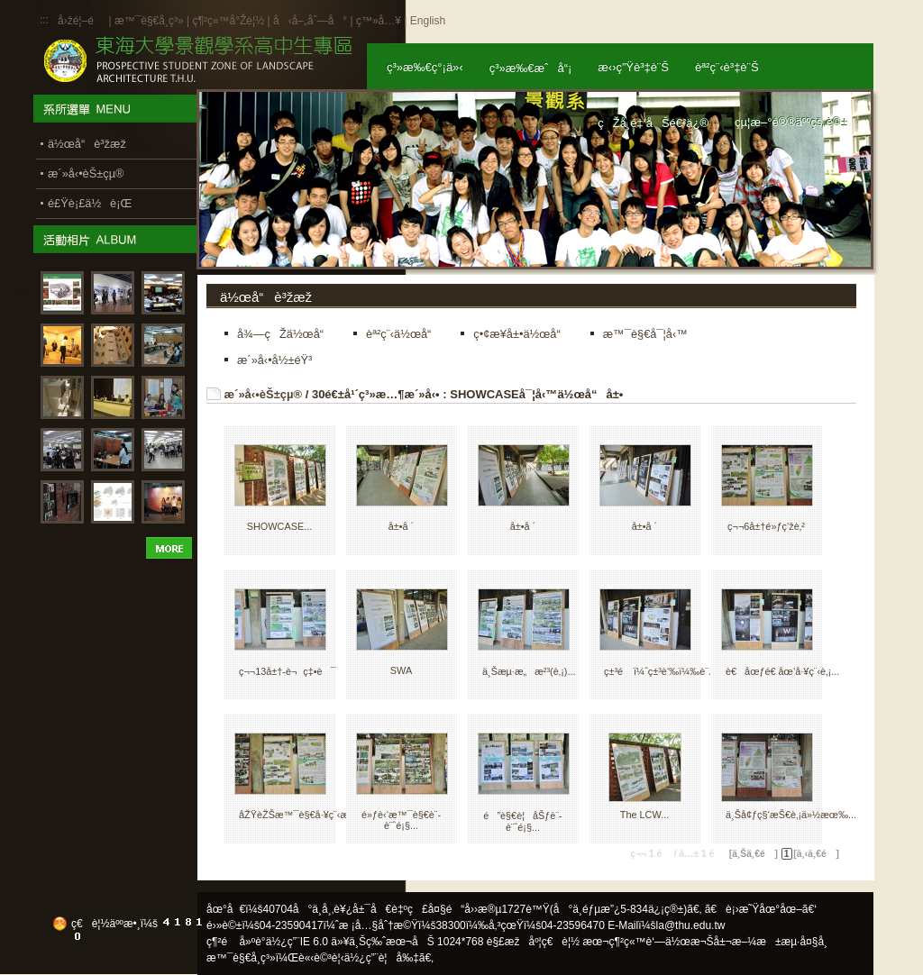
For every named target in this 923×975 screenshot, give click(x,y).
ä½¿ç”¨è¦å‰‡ (381, 958)
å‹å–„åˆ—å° (310, 20)
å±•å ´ (401, 526)
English (427, 20)
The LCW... (644, 814)
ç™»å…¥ (378, 20)
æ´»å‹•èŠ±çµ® (263, 394)
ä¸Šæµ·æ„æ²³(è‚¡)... (528, 671)
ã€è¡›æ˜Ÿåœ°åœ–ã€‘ (761, 909)
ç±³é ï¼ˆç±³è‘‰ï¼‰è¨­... (660, 671)
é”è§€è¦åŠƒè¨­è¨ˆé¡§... (522, 821)
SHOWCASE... (280, 526)
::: (44, 20)
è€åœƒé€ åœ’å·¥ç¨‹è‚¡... (782, 671)
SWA (401, 670)
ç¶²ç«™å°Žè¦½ (228, 20)
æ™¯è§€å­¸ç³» (150, 20)
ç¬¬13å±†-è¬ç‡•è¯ (287, 671)
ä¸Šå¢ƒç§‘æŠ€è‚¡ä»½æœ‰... (791, 814)
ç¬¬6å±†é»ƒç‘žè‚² (766, 526)
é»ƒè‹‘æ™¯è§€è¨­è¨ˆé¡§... (401, 820)
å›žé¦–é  (81, 20)
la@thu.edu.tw (691, 925)
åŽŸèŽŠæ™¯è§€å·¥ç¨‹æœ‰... (307, 814)
